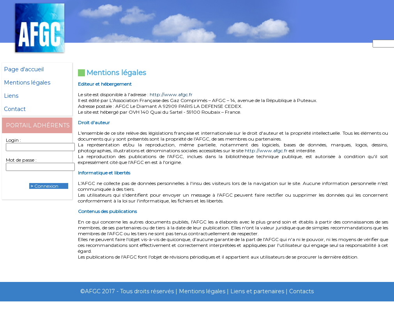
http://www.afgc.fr (171, 94)
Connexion (46, 186)
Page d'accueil (24, 69)
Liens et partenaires (257, 291)
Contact (15, 109)
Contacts (301, 291)
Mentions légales (27, 82)
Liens (11, 95)
